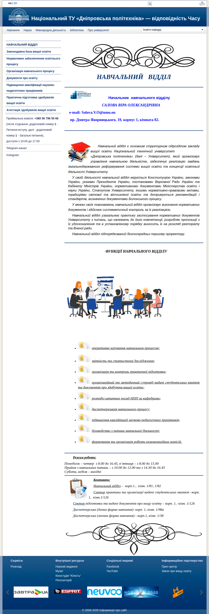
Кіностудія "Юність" (68, 575)
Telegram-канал (16, 148)
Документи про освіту (22, 78)
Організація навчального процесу (30, 71)
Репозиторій (64, 580)
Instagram (12, 155)
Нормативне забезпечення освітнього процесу (33, 61)
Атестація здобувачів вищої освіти (31, 110)
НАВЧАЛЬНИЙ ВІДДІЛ (22, 44)
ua (9, 3)
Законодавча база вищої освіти (29, 51)
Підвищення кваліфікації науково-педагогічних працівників (31, 87)
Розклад (16, 566)
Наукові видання (67, 566)
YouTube (112, 571)
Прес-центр (169, 566)
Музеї (59, 571)
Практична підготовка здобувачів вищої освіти (30, 100)
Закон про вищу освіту (176, 571)
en (15, 3)
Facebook (113, 566)
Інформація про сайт (113, 610)
